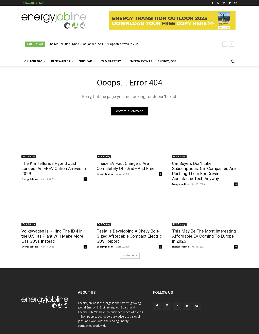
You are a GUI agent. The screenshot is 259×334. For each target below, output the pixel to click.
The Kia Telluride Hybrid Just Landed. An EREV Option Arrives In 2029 (93, 44)
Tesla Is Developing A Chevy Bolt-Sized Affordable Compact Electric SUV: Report (129, 236)
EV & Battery (29, 156)
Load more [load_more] (129, 255)
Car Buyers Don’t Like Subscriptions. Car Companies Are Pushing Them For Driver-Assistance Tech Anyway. (204, 171)
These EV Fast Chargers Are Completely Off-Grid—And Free (125, 166)
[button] (233, 61)
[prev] (224, 44)
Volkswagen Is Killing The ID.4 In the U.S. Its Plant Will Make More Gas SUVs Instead (52, 236)
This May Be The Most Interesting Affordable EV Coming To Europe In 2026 (204, 236)
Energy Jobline (29, 178)
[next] (231, 44)
